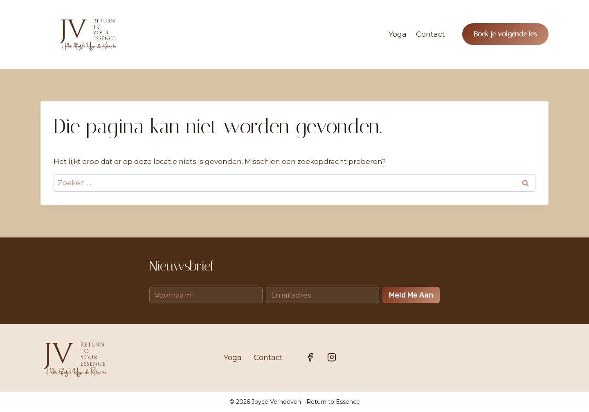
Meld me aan (411, 295)
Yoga (398, 34)
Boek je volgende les (505, 33)
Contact (430, 34)
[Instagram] (332, 357)
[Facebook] (310, 357)
